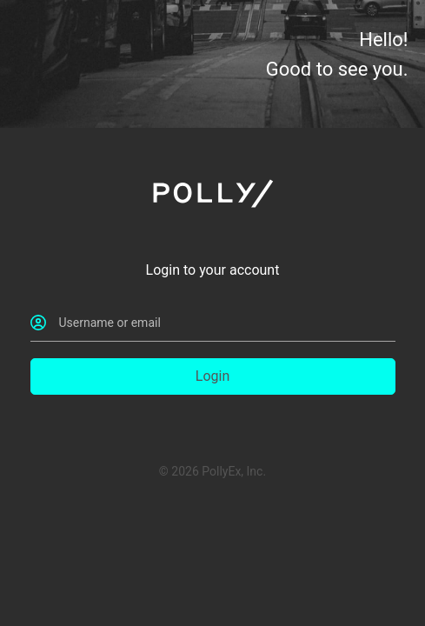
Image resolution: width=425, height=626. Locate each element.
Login (212, 376)
